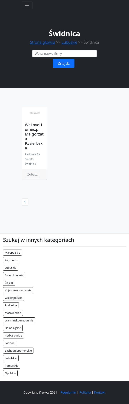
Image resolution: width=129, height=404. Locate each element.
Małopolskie (12, 252)
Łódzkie (10, 343)
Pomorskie (11, 365)
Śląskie (9, 283)
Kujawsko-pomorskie (18, 290)
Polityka (85, 392)
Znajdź (64, 63)
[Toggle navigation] (27, 5)
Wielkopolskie (13, 298)
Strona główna (42, 42)
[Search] (64, 53)
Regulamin (68, 392)
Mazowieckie (13, 313)
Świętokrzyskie (14, 275)
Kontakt (100, 392)
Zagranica (11, 260)
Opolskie (10, 373)
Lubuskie (69, 42)
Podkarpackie (13, 335)
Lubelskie (11, 358)
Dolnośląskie (13, 328)
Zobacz (32, 174)
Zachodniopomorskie (18, 350)
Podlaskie (11, 305)
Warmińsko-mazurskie (19, 320)
